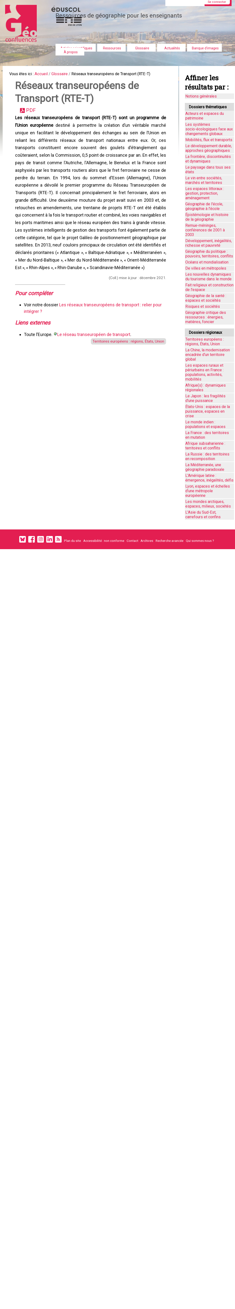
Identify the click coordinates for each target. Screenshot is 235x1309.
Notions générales (201, 96)
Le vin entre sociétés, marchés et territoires (203, 180)
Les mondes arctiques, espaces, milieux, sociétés (208, 504)
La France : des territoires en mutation (207, 435)
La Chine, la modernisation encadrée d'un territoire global (207, 355)
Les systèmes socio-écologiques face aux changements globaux (209, 129)
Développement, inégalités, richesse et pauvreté (208, 243)
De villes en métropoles (205, 268)
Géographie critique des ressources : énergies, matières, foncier (205, 317)
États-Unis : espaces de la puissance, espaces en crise (207, 411)
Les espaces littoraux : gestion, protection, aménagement (204, 193)
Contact (132, 541)
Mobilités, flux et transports (208, 139)
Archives (147, 541)
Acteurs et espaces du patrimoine (204, 115)
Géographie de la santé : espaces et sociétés (205, 298)
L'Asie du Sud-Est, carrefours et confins (203, 514)
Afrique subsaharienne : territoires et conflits (205, 445)
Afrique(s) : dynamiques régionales (205, 387)
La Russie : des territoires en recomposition (207, 456)
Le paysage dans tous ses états (208, 169)
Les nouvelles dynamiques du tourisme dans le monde (208, 276)
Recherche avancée (169, 541)
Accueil (45, 74)
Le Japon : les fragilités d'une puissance (205, 398)
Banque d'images (205, 48)
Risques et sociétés (202, 306)
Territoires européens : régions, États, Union (124, 373)
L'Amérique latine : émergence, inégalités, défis (209, 477)
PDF (33, 114)
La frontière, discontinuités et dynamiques (208, 159)
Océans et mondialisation (206, 262)
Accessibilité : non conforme (103, 541)
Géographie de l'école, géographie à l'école (204, 206)
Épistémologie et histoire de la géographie (206, 217)
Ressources (112, 48)
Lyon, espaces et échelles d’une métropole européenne (207, 491)
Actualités (172, 48)
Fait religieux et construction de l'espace (209, 287)
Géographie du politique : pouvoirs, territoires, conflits (209, 253)
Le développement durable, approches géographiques (208, 148)
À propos (71, 52)
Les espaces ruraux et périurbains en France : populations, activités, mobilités (204, 372)
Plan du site (72, 541)
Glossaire (142, 48)
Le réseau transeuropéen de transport (94, 365)
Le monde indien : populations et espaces (205, 424)
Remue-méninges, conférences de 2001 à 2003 (205, 230)
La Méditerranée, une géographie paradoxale (204, 467)
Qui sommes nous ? (200, 541)
